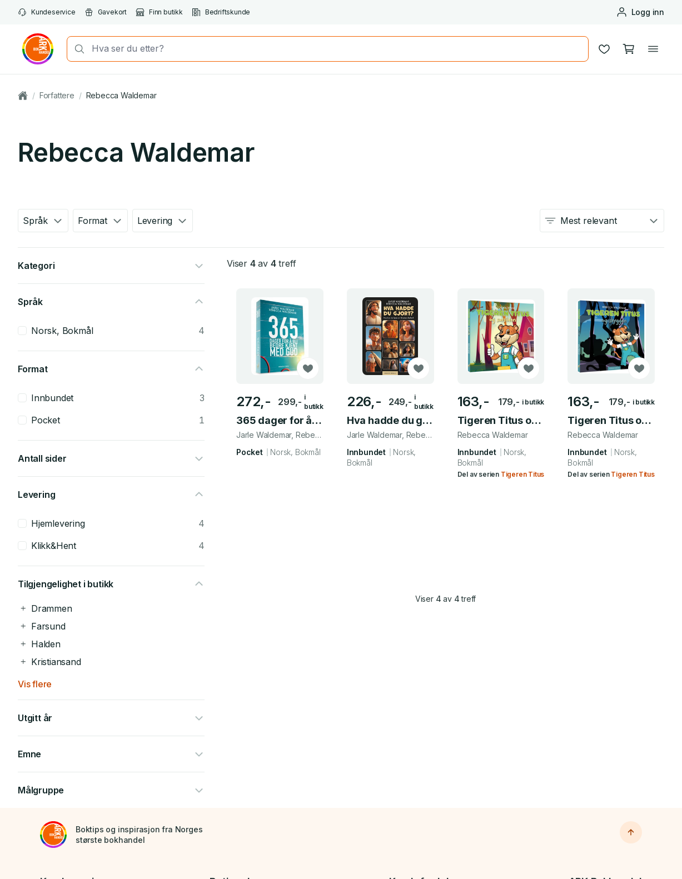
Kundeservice (47, 12)
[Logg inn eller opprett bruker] (640, 12)
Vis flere (35, 684)
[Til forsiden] (53, 834)
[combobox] (336, 48)
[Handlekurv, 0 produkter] (628, 49)
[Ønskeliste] (604, 49)
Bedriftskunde (221, 12)
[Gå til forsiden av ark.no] (37, 48)
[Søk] (76, 49)
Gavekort (105, 12)
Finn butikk (159, 12)
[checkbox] (22, 330)
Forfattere (56, 95)
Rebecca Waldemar (121, 95)
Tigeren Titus (522, 474)
